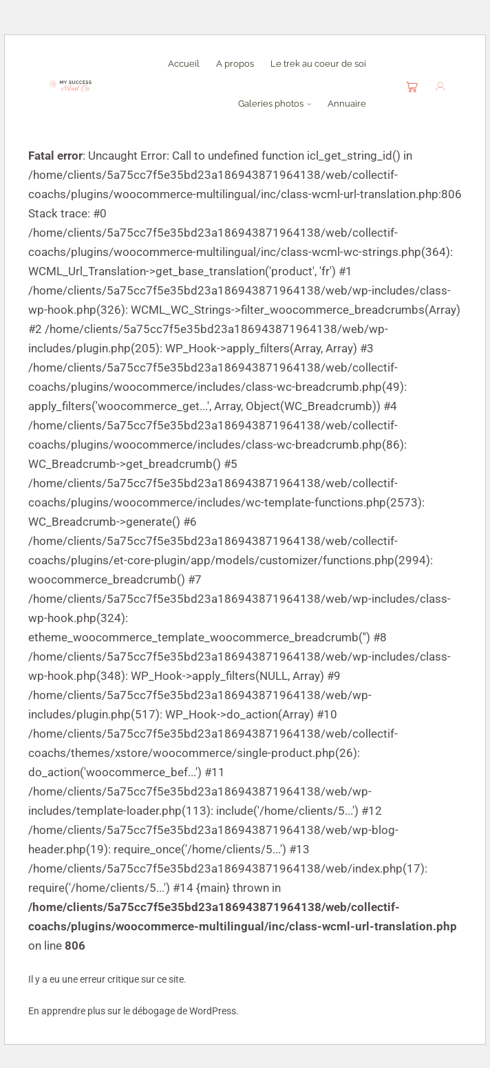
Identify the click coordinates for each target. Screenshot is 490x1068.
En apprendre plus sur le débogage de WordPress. (133, 1010)
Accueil (184, 63)
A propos (235, 63)
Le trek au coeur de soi (318, 63)
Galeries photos (275, 103)
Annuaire (347, 103)
